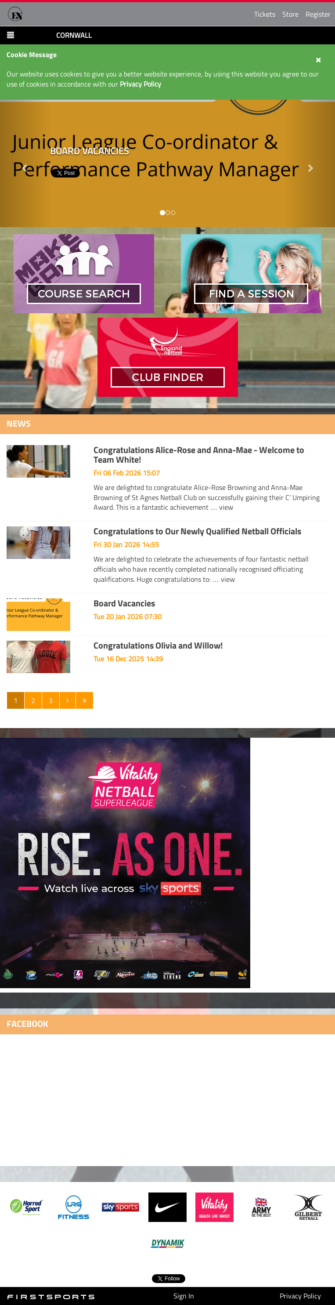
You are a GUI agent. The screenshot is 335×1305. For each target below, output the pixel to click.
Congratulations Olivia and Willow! (158, 645)
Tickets (264, 14)
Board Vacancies (124, 603)
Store (290, 14)
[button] (310, 163)
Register (318, 14)
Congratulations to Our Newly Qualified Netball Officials (197, 531)
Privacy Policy (300, 1295)
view (226, 507)
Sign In (183, 1295)
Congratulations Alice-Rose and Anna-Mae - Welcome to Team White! (199, 454)
